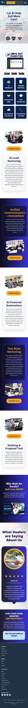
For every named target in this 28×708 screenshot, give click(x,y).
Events (2, 676)
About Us (3, 673)
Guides (3, 678)
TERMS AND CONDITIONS (9, 702)
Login (2, 671)
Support (3, 655)
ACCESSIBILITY (14, 704)
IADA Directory (4, 680)
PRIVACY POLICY (20, 702)
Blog (2, 661)
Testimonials (4, 684)
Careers (3, 687)
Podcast (3, 665)
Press (2, 663)
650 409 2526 (19, 2)
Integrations (4, 651)
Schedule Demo (10, 2)
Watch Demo (4, 653)
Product (3, 648)
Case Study (3, 689)
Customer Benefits (5, 682)
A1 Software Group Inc (11, 700)
